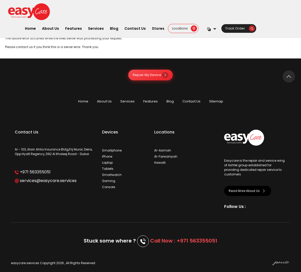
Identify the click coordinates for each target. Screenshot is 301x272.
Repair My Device (150, 74)
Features (73, 28)
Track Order (240, 28)
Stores (158, 28)
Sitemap (216, 101)
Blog (114, 28)
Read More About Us (248, 191)
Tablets (107, 169)
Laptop (107, 162)
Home (30, 28)
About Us (50, 28)
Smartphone (112, 150)
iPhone (107, 156)
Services (96, 28)
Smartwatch (112, 175)
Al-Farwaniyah (165, 156)
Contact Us (135, 28)
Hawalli (160, 162)
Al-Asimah (162, 150)
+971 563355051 (33, 172)
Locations (184, 28)
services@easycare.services (46, 181)
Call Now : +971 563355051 (183, 240)
